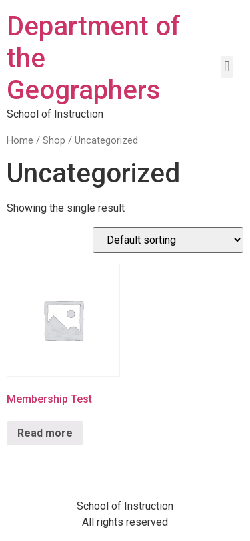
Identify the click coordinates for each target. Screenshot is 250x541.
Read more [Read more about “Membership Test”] (45, 433)
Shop (54, 140)
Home (20, 140)
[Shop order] (168, 240)
